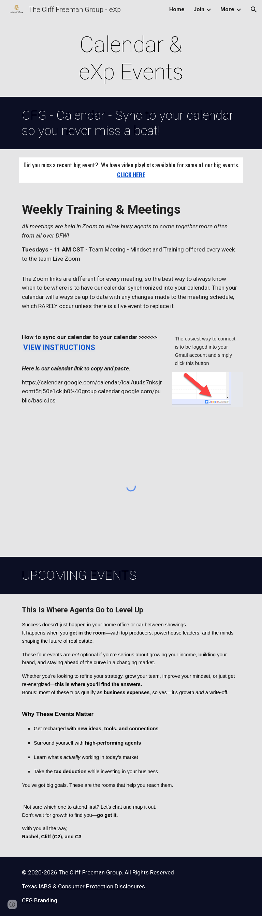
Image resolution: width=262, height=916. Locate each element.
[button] (254, 9)
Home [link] (177, 9)
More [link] (227, 9)
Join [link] (198, 9)
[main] (130, 59)
